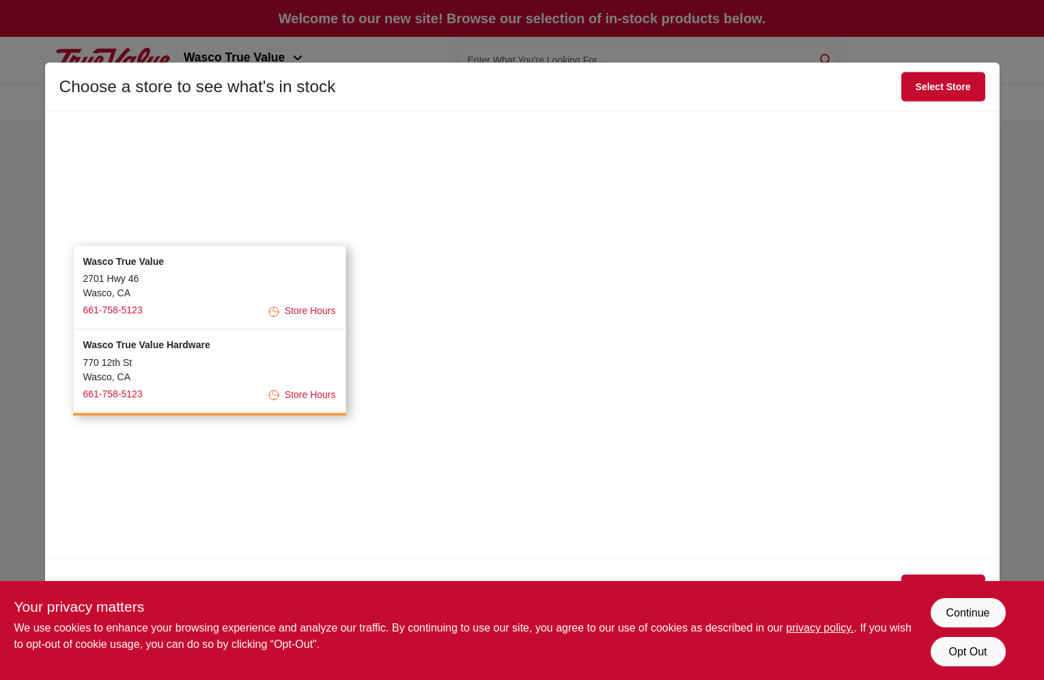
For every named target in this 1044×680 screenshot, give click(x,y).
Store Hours (301, 311)
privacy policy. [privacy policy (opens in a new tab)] (819, 628)
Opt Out (967, 651)
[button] (209, 287)
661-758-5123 (113, 309)
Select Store (943, 86)
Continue (967, 613)
